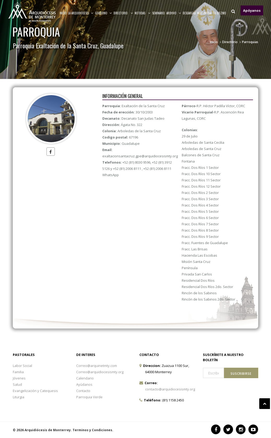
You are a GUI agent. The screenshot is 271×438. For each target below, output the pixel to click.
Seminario (158, 13)
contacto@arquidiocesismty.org (170, 389)
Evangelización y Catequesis (35, 390)
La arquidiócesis (80, 13)
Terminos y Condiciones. (93, 430)
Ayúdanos (84, 384)
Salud (17, 384)
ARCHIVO (173, 13)
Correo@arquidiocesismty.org (99, 372)
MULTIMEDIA (204, 13)
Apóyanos (252, 10)
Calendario (85, 378)
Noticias (143, 13)
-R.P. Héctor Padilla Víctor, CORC (213, 105)
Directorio (123, 13)
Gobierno (103, 13)
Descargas (189, 13)
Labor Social (22, 365)
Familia (18, 372)
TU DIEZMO (219, 13)
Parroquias (250, 42)
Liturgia (18, 397)
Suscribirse (241, 373)
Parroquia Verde (89, 397)
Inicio (63, 13)
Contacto (83, 390)
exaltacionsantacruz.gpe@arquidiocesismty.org (140, 156)
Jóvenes (19, 378)
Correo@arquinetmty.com (96, 365)
